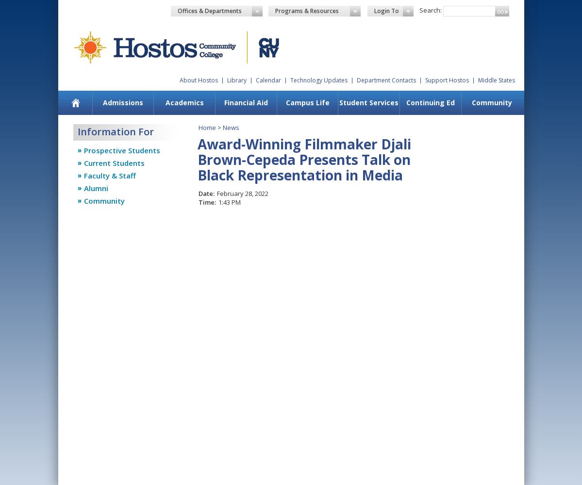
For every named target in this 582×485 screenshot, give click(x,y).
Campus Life (308, 102)
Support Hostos (447, 80)
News (231, 127)
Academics (185, 102)
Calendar (268, 80)
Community (492, 102)
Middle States (496, 80)
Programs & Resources (318, 11)
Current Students (114, 163)
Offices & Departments (220, 11)
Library (237, 80)
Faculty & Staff (110, 175)
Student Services (369, 102)
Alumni (96, 188)
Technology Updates (319, 80)
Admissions (123, 102)
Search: (430, 10)
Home (207, 127)
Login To (394, 11)
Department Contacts (386, 80)
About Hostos (199, 80)
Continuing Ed (430, 102)
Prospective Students (122, 150)
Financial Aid (246, 102)
